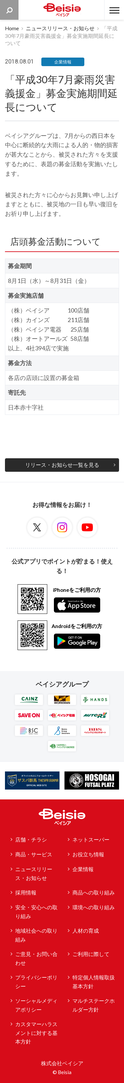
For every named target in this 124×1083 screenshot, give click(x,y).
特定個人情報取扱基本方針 (93, 981)
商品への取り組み (93, 892)
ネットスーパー (90, 840)
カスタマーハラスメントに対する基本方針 (36, 1033)
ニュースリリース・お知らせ (60, 28)
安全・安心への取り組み (36, 911)
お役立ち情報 (88, 854)
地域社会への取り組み (36, 935)
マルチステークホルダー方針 (93, 1005)
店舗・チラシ (31, 840)
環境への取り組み (93, 907)
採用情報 (25, 892)
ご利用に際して (90, 954)
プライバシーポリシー (36, 981)
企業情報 (83, 869)
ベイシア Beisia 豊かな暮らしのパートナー (62, 9)
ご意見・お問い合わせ (36, 958)
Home (12, 28)
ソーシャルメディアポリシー (36, 1005)
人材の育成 (85, 931)
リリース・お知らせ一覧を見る (62, 465)
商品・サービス (33, 854)
